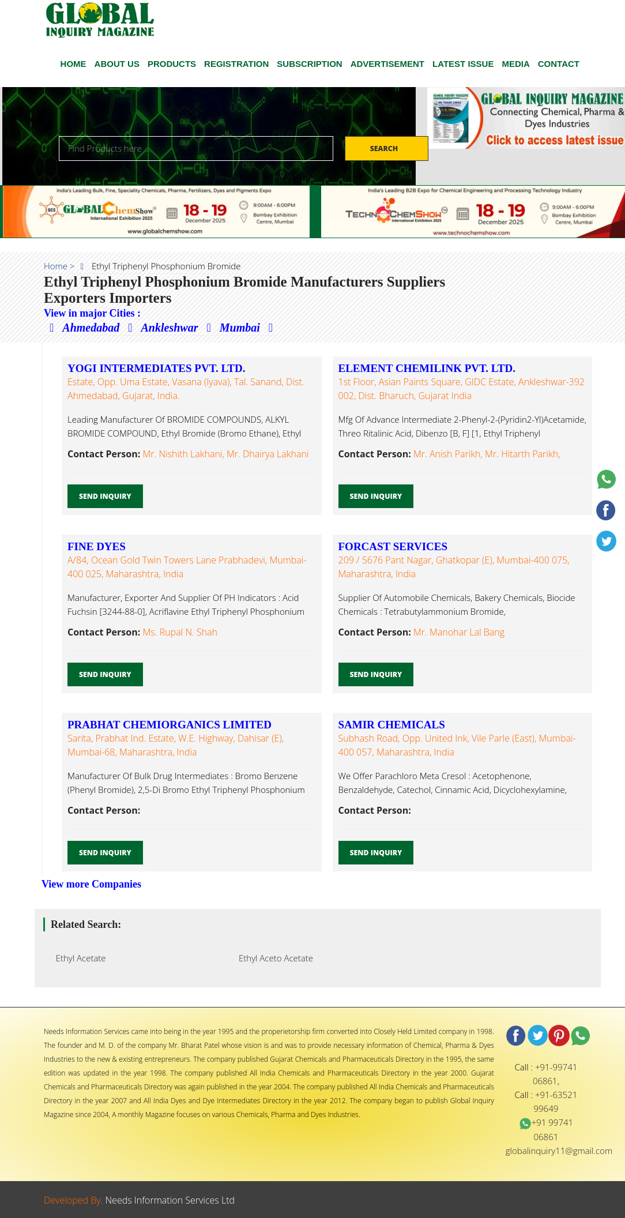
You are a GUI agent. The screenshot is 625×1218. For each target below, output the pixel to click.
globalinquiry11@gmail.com (559, 1150)
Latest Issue (463, 64)
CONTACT (558, 64)
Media (515, 64)
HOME (73, 64)
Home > (59, 266)
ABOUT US (117, 64)
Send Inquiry (105, 496)
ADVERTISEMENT (387, 64)
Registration (236, 64)
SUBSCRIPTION (309, 64)
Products (172, 64)
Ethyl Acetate (77, 958)
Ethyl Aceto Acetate (272, 958)
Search (385, 148)
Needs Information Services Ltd (170, 1200)
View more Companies (91, 884)
